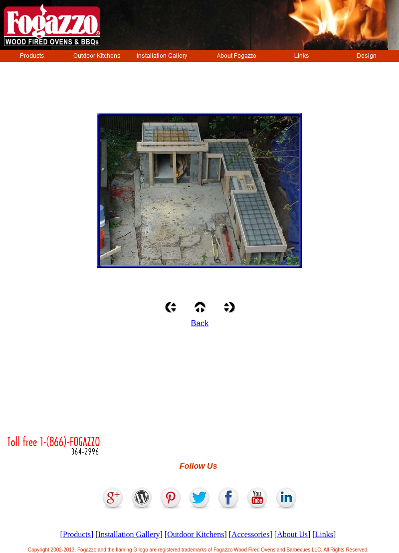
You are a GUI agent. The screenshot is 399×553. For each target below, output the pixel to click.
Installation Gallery (129, 534)
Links (324, 534)
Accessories (250, 534)
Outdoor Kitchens (195, 534)
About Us (292, 534)
